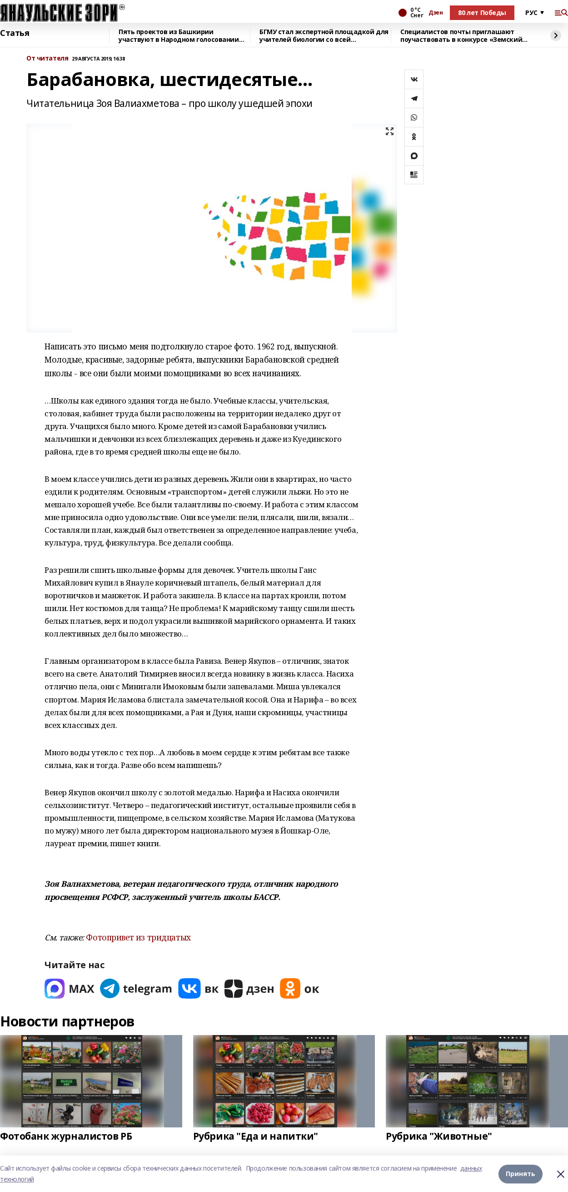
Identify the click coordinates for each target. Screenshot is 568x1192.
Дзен (435, 12)
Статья (14, 33)
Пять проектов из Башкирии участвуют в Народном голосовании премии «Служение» (179, 35)
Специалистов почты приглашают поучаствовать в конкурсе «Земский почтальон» (461, 35)
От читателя (47, 58)
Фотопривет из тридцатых (138, 937)
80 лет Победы (482, 12)
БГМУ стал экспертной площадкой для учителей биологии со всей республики (324, 35)
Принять (520, 1173)
